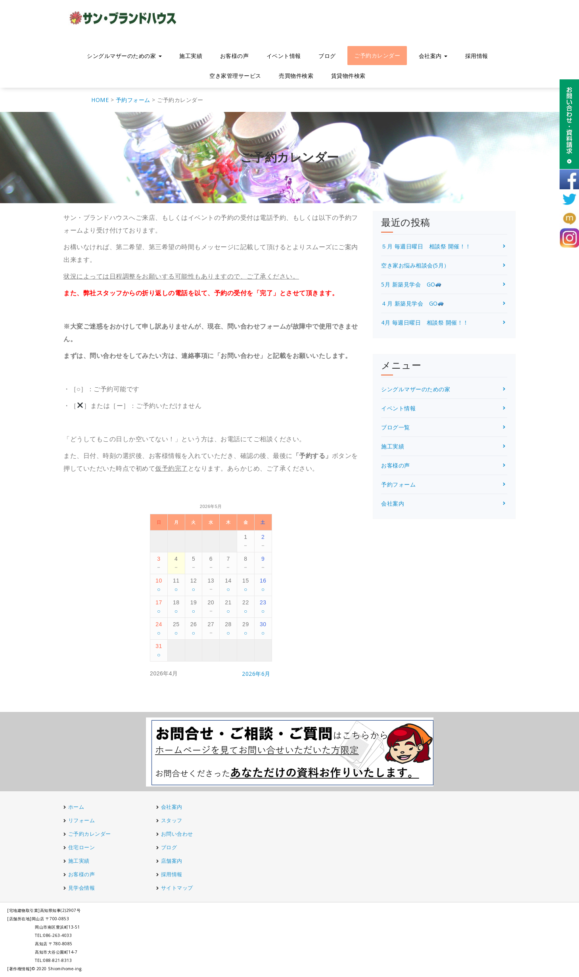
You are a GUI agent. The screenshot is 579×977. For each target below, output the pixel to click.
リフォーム (82, 820)
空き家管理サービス (235, 75)
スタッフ (171, 820)
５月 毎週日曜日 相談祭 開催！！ (426, 246)
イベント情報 (283, 56)
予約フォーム (398, 484)
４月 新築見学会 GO (412, 303)
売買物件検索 (296, 75)
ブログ (327, 56)
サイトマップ (177, 887)
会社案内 (433, 56)
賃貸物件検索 (348, 75)
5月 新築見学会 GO (411, 284)
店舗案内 (171, 860)
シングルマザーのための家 (124, 56)
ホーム (76, 806)
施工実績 (190, 56)
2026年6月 (256, 673)
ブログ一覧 (395, 427)
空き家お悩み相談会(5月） (415, 265)
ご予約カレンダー (377, 55)
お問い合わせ (177, 833)
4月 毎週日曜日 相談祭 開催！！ (425, 322)
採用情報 (476, 56)
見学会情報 (81, 887)
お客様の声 (234, 56)
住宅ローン (81, 847)
